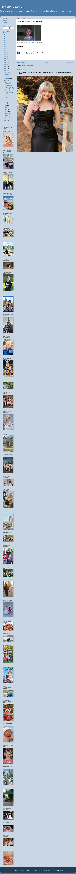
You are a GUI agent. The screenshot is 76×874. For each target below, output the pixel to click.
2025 (5, 36)
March (7, 113)
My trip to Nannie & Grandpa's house (9, 94)
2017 (5, 52)
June (6, 107)
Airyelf (51, 870)
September (7, 78)
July (6, 105)
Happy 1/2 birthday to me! (9, 97)
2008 (5, 70)
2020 (5, 46)
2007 (5, 120)
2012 (5, 62)
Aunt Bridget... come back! (8, 83)
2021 (5, 44)
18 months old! (8, 100)
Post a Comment (22, 56)
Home (46, 62)
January (7, 117)
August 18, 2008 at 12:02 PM (27, 53)
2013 (5, 60)
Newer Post (21, 62)
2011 (5, 64)
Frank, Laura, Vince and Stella (27, 50)
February (7, 115)
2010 (5, 66)
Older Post (70, 62)
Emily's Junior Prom (22, 70)
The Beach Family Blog (12, 7)
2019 (5, 48)
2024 (5, 38)
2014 (5, 58)
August (7, 80)
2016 (5, 54)
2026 (5, 34)
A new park (7, 90)
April (6, 111)
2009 (5, 68)
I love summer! (8, 85)
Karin (5, 22)
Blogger (61, 870)
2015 (5, 56)
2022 (5, 42)
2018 (5, 50)
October (7, 76)
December (7, 72)
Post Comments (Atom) (28, 65)
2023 (5, 40)
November (7, 74)
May (6, 109)
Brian (5, 20)
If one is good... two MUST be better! (9, 88)
